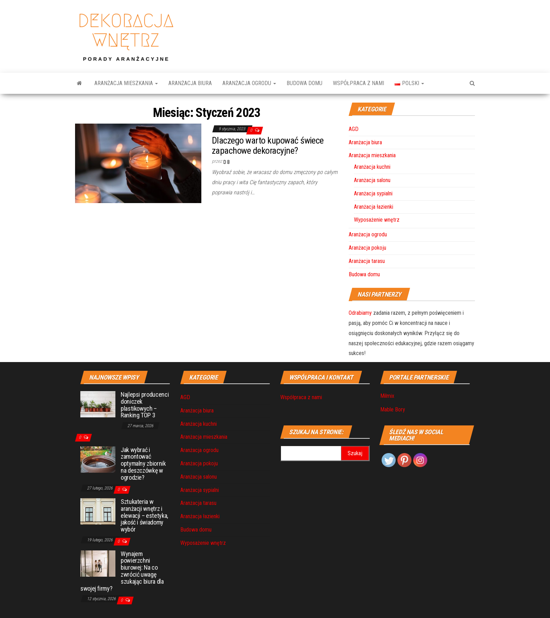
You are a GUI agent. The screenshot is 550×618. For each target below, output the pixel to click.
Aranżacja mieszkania (126, 83)
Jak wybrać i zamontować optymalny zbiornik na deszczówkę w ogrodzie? (143, 463)
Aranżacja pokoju (367, 247)
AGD (353, 129)
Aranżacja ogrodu (249, 83)
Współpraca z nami (358, 83)
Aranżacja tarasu (367, 261)
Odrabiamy (360, 313)
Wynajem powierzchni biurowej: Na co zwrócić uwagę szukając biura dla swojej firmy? (122, 571)
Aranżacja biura (190, 83)
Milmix (387, 396)
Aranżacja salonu (372, 180)
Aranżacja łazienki (373, 206)
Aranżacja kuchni (372, 167)
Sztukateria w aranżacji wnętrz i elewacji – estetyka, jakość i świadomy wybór (144, 515)
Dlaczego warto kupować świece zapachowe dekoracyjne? (268, 145)
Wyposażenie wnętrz (377, 219)
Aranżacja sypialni (373, 193)
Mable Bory (392, 409)
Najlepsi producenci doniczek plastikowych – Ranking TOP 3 (145, 405)
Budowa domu (304, 83)
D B (226, 162)
